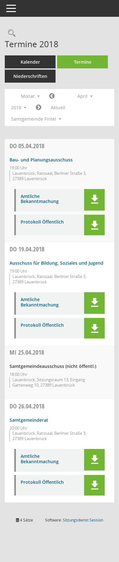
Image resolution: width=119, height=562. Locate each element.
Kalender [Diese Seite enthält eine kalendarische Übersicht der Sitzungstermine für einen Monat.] (30, 62)
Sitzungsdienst (83, 520)
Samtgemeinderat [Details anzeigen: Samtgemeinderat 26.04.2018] (29, 420)
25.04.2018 (27, 352)
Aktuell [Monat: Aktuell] (58, 107)
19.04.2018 (27, 249)
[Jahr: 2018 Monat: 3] (51, 96)
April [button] (85, 96)
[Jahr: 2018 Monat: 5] (38, 107)
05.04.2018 (27, 146)
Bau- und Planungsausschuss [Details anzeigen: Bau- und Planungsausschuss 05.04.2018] (41, 160)
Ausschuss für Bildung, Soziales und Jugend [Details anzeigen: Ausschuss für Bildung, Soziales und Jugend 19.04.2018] (56, 263)
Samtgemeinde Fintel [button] (36, 119)
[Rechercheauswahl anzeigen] (10, 33)
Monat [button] (30, 96)
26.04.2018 (27, 406)
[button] (94, 200)
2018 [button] (18, 107)
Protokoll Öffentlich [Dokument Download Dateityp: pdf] (42, 222)
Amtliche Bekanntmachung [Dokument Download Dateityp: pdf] (40, 199)
